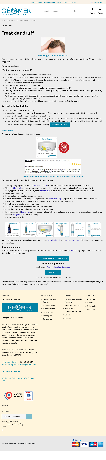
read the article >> (59, 134)
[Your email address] (14, 425)
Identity (90, 312)
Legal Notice (48, 321)
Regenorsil (25, 221)
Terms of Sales (49, 314)
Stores (67, 324)
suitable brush (54, 249)
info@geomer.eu (69, 2)
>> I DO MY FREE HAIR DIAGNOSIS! (53, 268)
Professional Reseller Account (73, 309)
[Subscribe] (29, 425)
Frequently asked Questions (58, 276)
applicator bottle (73, 249)
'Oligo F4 (16, 224)
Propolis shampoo (55, 208)
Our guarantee (49, 318)
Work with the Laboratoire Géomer (73, 319)
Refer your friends (72, 314)
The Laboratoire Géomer (49, 309)
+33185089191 (49, 2)
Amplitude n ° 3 (40, 195)
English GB (97, 2)
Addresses (91, 319)
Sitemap (68, 327)
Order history (92, 315)
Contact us (47, 328)
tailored (73, 260)
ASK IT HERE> (53, 281)
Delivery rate (48, 325)
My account (92, 308)
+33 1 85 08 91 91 (26, 371)
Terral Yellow (44, 200)
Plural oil (17, 197)
